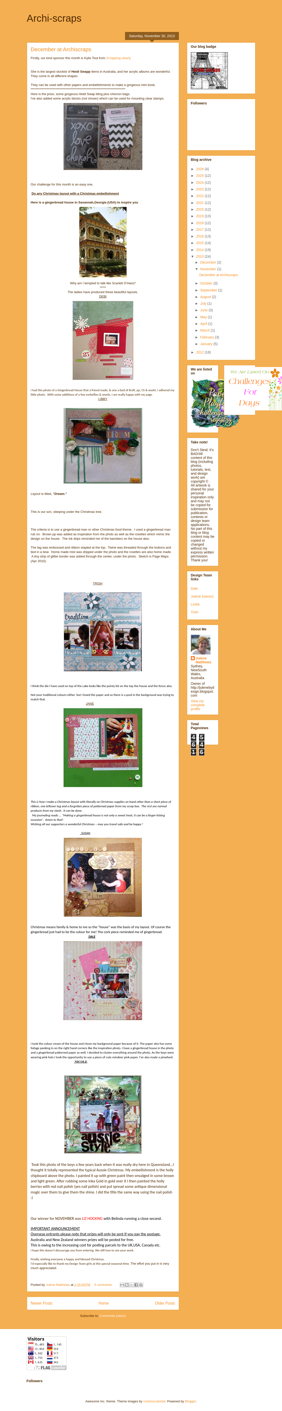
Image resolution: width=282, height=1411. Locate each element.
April (204, 324)
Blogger (190, 1401)
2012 (200, 352)
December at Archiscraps (61, 49)
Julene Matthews (204, 660)
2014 (200, 250)
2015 (200, 243)
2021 (200, 203)
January (207, 344)
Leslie (195, 604)
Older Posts (165, 1303)
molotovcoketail (154, 1401)
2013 (200, 256)
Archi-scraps (54, 18)
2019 (200, 216)
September (209, 290)
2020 (200, 209)
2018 (200, 223)
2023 (200, 189)
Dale (194, 588)
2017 (200, 230)
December (208, 262)
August (206, 297)
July (203, 303)
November (208, 269)
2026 (200, 169)
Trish (195, 612)
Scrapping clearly (118, 58)
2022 (200, 196)
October (207, 283)
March (205, 330)
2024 (200, 183)
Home (104, 1303)
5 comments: (104, 1285)
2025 (200, 176)
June (204, 310)
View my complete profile (198, 705)
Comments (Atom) (113, 1316)
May (204, 317)
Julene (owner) (202, 596)
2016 (200, 236)
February (207, 337)
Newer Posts (41, 1303)
